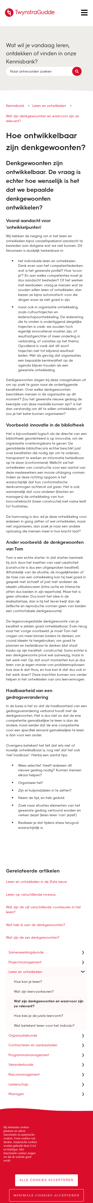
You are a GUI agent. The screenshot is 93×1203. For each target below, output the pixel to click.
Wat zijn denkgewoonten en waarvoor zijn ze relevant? (42, 118)
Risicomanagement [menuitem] (24, 1074)
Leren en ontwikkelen (49, 105)
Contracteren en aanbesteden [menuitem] (32, 1045)
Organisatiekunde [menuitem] (22, 1035)
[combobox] (42, 71)
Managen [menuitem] (16, 1093)
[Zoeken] (77, 71)
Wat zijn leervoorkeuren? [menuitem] (34, 991)
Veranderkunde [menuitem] (20, 1064)
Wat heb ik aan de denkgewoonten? (35, 924)
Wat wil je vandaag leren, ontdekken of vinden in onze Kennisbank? (41, 53)
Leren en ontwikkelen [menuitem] (25, 971)
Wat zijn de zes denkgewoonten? (33, 937)
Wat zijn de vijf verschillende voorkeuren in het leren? (43, 909)
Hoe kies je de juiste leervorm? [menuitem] (38, 1015)
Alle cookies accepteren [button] (46, 1180)
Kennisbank (15, 105)
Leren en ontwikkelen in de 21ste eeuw (36, 881)
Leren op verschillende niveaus (31, 894)
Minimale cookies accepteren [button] (46, 1195)
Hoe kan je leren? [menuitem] (28, 981)
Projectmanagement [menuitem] (24, 962)
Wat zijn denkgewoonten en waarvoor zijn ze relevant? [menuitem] (48, 1003)
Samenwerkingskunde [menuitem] (26, 952)
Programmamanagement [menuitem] (28, 1054)
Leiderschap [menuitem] (18, 1084)
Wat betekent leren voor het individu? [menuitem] (44, 1025)
